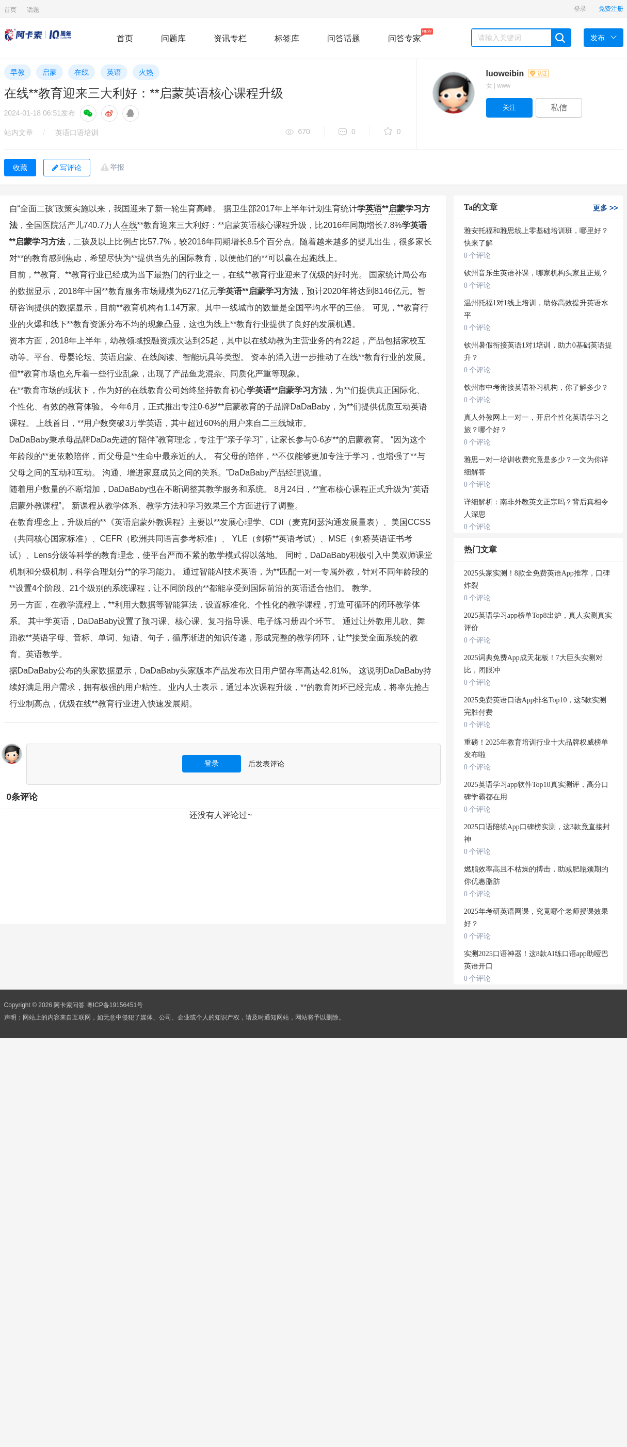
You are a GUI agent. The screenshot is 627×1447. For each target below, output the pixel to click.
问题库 (173, 38)
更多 (605, 208)
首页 (10, 9)
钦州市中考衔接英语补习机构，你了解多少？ (536, 387)
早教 (17, 72)
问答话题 (343, 38)
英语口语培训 (77, 132)
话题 (33, 9)
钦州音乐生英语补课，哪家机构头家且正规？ (536, 273)
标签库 (287, 38)
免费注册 (611, 8)
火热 (146, 72)
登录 (580, 8)
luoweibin (517, 73)
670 (297, 132)
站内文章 (18, 132)
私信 (559, 107)
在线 (81, 72)
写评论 (67, 167)
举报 (117, 167)
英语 (114, 72)
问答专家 (404, 35)
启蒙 (49, 72)
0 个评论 (477, 255)
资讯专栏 (230, 38)
